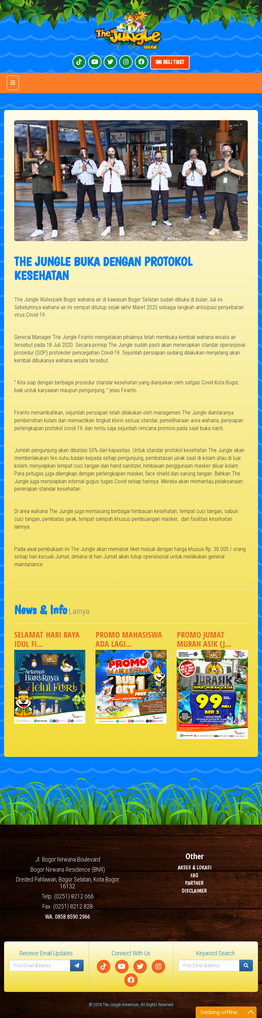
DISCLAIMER (194, 891)
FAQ (194, 875)
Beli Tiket (170, 62)
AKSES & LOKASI (195, 867)
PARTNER (194, 883)
